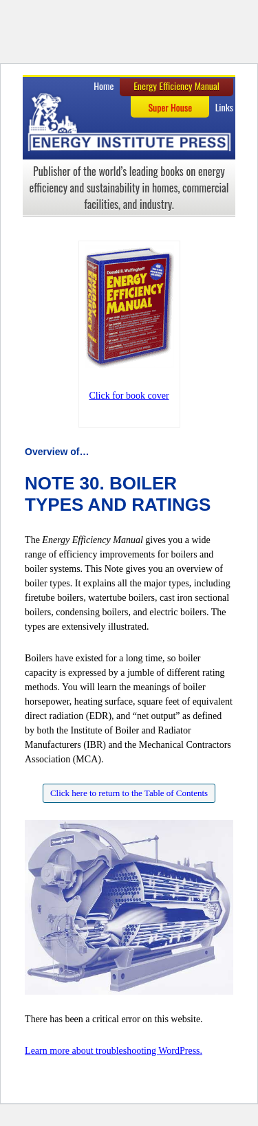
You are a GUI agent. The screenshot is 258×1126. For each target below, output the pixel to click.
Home (104, 85)
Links (224, 107)
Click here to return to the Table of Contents (129, 793)
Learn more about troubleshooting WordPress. (113, 1051)
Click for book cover (129, 395)
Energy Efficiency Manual (176, 85)
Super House (170, 107)
